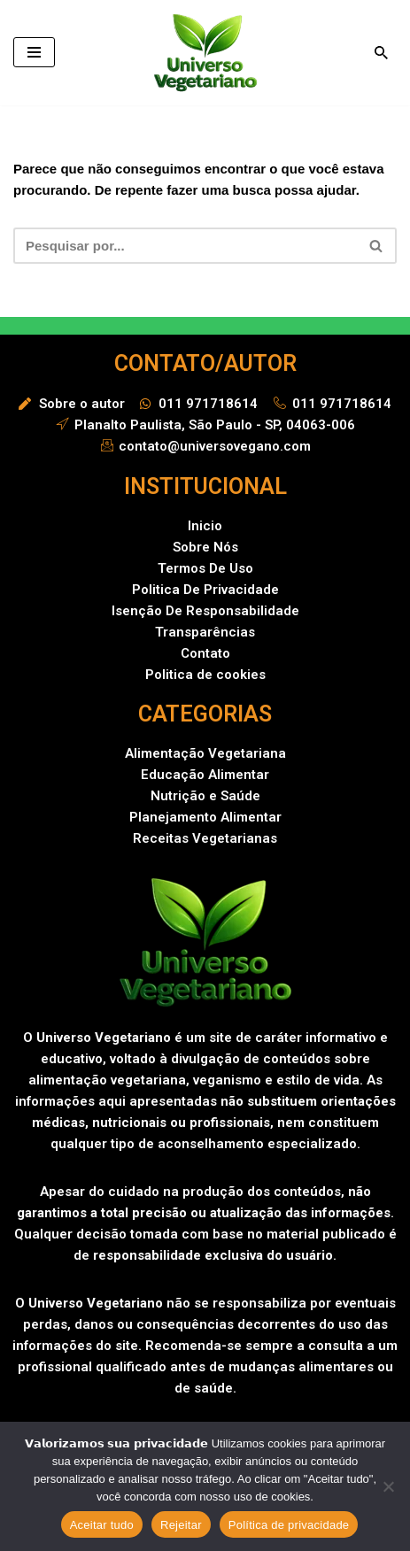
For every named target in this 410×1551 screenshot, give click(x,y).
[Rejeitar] (388, 1486)
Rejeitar (181, 1525)
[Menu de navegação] (34, 52)
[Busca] (381, 52)
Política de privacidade (289, 1525)
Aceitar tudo (102, 1525)
